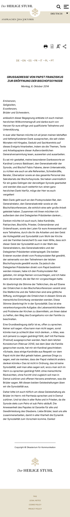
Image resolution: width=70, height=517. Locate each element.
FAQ (35, 496)
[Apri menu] (66, 6)
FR (35, 60)
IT (41, 60)
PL (46, 60)
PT (52, 60)
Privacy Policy (35, 509)
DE (18, 60)
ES (30, 60)
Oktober (28, 19)
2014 (20, 19)
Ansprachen (9, 19)
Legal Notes (35, 500)
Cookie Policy (35, 505)
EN (24, 60)
